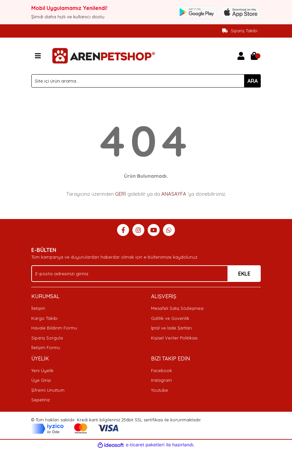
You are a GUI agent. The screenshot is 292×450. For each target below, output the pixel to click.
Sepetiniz (40, 399)
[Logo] (103, 55)
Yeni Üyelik (42, 370)
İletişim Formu (45, 347)
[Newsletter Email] (146, 273)
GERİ (120, 194)
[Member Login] (240, 56)
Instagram (161, 380)
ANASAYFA (173, 194)
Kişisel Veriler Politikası (174, 337)
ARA (252, 81)
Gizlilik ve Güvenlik (170, 318)
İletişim (38, 308)
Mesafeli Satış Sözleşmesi (177, 308)
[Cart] (254, 56)
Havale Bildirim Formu (54, 328)
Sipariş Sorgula (47, 337)
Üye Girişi (41, 380)
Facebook (161, 370)
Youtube (159, 390)
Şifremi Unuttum (48, 390)
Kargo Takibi (44, 318)
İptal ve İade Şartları (171, 328)
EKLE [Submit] (244, 273)
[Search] (146, 81)
